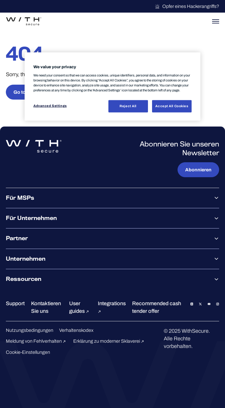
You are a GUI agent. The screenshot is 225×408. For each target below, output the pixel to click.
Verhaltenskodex (76, 330)
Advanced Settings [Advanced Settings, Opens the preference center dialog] (50, 105)
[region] (112, 86)
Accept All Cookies (171, 106)
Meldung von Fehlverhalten (36, 341)
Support (15, 303)
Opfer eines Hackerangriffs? (187, 6)
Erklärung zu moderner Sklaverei (109, 341)
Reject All (128, 106)
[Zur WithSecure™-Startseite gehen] (24, 21)
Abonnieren (198, 169)
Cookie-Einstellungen (28, 352)
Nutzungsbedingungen (29, 330)
